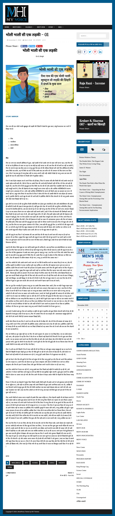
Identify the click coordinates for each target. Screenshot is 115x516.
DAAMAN (29, 27)
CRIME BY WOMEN (84, 381)
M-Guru (79, 424)
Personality (80, 455)
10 (106, 105)
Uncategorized (81, 497)
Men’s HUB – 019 (82, 231)
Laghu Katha (81, 412)
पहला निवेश (83, 179)
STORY (50, 27)
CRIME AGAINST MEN (85, 378)
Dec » (83, 339)
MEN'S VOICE (82, 439)
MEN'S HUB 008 (82, 432)
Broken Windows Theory (87, 157)
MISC (60, 27)
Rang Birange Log (82, 467)
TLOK (79, 490)
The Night (82, 172)
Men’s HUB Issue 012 (84, 234)
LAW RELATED (82, 420)
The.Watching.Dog (83, 486)
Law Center (80, 416)
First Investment (84, 175)
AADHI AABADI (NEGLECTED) (88, 351)
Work (10, 467)
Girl (43, 463)
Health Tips (80, 397)
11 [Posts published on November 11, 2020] (88, 321)
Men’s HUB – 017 (82, 226)
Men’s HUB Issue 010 (84, 228)
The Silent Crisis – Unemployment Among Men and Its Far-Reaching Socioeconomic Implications (90, 207)
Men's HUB (28, 40)
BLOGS (79, 374)
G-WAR (79, 389)
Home (7, 27)
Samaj (52, 463)
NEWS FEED (81, 451)
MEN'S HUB (81, 428)
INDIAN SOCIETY (83, 405)
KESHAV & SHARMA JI (85, 409)
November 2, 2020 (15, 40)
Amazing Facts (81, 362)
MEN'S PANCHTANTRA (85, 436)
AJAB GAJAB (81, 358)
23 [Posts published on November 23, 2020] (79, 329)
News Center (81, 447)
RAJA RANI (81, 463)
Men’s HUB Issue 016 (84, 236)
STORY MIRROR (12, 116)
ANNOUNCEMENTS (84, 370)
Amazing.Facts (81, 366)
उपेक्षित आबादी (81, 501)
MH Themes (35, 512)
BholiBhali (16, 463)
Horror (79, 401)
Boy (26, 463)
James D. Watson (85, 168)
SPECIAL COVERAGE (84, 478)
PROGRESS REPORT (84, 459)
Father (35, 463)
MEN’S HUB (41, 27)
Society (62, 463)
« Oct (78, 339)
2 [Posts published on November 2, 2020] (78, 318)
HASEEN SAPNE (82, 393)
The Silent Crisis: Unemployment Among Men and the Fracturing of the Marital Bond (91, 198)
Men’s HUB (17, 27)
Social (79, 474)
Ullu (78, 493)
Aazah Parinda (81, 354)
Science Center (81, 470)
